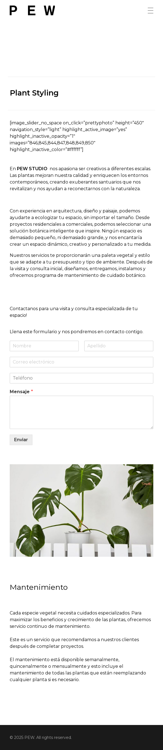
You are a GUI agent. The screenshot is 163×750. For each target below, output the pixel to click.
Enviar (21, 439)
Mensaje (21, 391)
